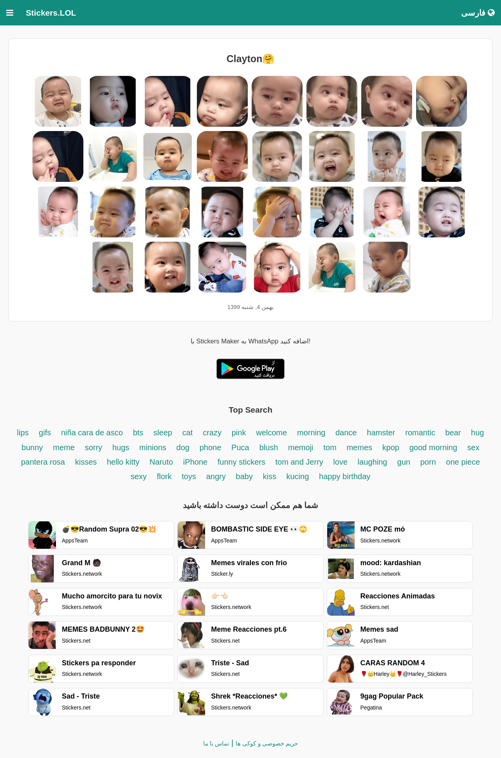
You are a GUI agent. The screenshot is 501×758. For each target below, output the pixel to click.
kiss (270, 476)
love (341, 462)
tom (329, 447)
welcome (271, 432)
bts (138, 432)
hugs (122, 447)
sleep (162, 432)
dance (346, 432)
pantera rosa (43, 462)
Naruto (161, 462)
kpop (392, 447)
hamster (381, 432)
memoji (300, 447)
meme (64, 447)
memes (359, 447)
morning (311, 432)
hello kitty (123, 462)
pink (239, 432)
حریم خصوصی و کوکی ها (267, 743)
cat (187, 432)
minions (152, 447)
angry (217, 476)
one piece (463, 462)
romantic (421, 432)
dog (183, 447)
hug (477, 432)
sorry (93, 447)
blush (268, 447)
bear (453, 432)
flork (164, 476)
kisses (87, 462)
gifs (45, 432)
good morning (433, 447)
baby (244, 476)
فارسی (478, 12)
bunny (32, 447)
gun (405, 462)
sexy (139, 476)
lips (23, 432)
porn (428, 462)
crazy (212, 432)
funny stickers (243, 462)
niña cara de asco (92, 432)
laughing (373, 462)
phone (211, 447)
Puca (240, 447)
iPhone (196, 462)
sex (473, 447)
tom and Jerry (301, 462)
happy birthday (344, 476)
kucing (297, 476)
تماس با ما (216, 743)
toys (189, 476)
